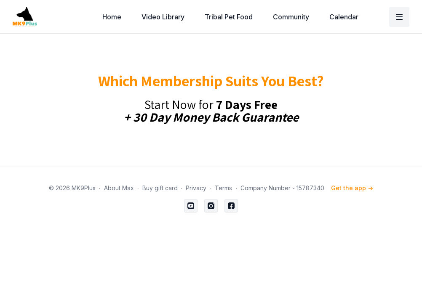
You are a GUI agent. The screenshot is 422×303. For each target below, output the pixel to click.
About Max (119, 187)
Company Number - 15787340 (282, 187)
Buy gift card (160, 187)
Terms (223, 187)
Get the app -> (352, 187)
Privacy (196, 187)
